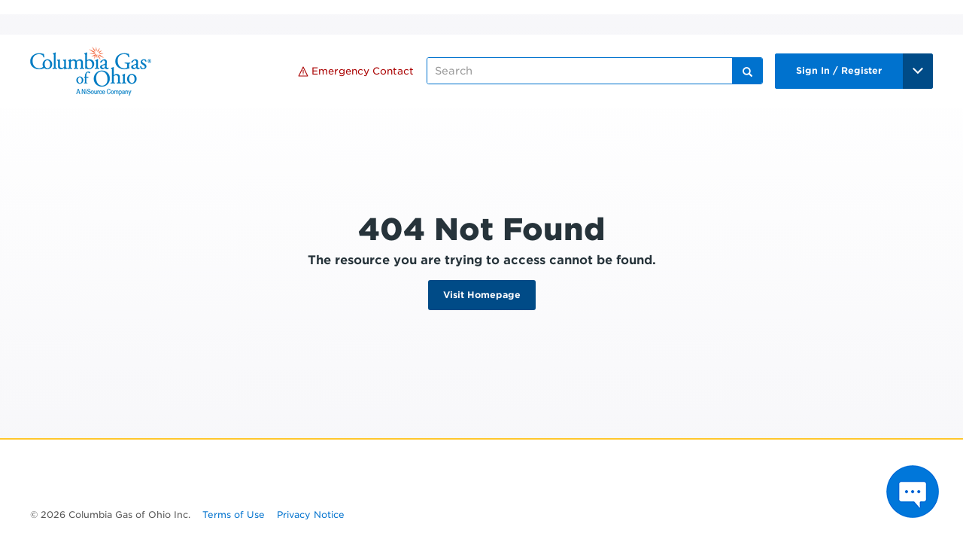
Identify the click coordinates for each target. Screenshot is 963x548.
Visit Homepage (482, 294)
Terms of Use (233, 514)
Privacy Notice (311, 514)
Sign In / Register (839, 70)
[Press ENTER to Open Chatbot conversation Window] (912, 491)
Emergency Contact (356, 71)
